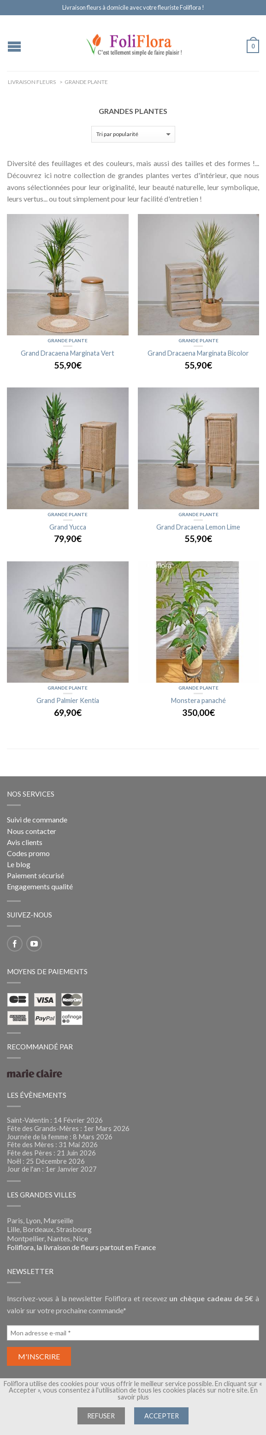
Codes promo (28, 853)
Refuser (101, 1416)
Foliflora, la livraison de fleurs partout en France (81, 1247)
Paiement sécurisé (35, 875)
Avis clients (24, 842)
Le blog (18, 864)
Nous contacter (31, 831)
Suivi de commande (37, 819)
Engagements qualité (40, 886)
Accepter (161, 1416)
